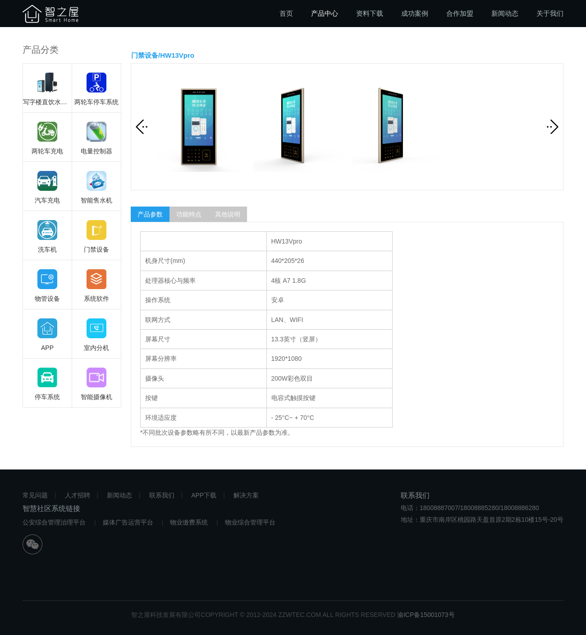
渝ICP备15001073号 (426, 615)
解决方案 (246, 495)
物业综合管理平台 (250, 522)
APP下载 (203, 495)
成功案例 (414, 13)
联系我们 (161, 495)
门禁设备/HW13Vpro (162, 55)
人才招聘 (77, 495)
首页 (286, 13)
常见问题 (35, 495)
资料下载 (369, 13)
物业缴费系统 (189, 522)
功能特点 (188, 214)
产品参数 (150, 214)
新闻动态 (504, 13)
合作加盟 (459, 13)
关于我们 (549, 13)
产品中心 (324, 13)
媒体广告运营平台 (128, 522)
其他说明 (227, 214)
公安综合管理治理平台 (54, 522)
